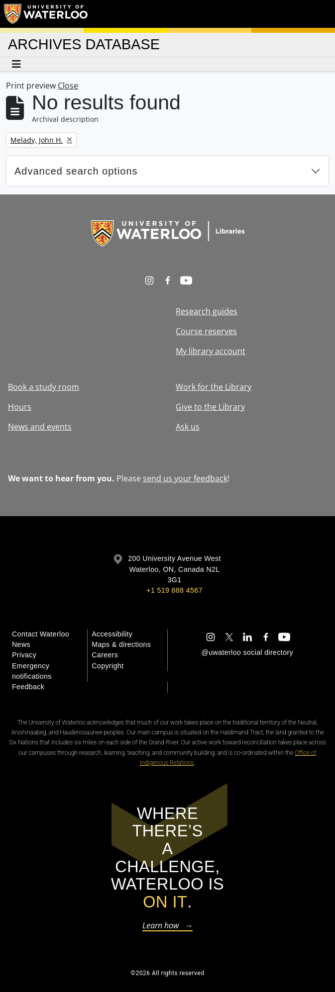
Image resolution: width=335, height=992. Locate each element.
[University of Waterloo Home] (46, 14)
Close (68, 85)
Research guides (206, 311)
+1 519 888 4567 (174, 590)
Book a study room (43, 386)
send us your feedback (185, 478)
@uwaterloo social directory (247, 652)
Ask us (188, 426)
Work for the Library (213, 386)
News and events (40, 426)
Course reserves (206, 331)
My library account (210, 351)
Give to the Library (210, 406)
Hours (19, 406)
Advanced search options (76, 171)
